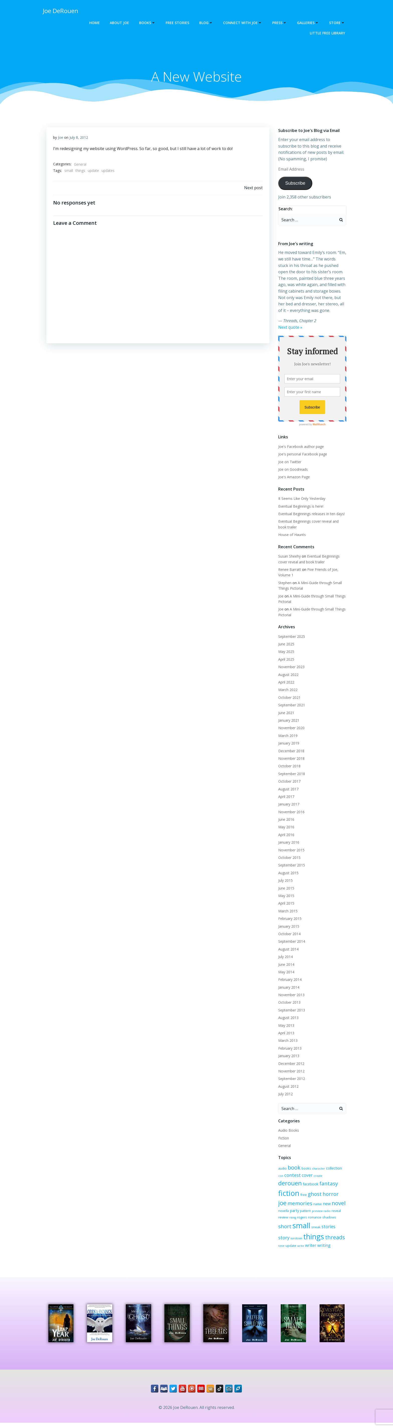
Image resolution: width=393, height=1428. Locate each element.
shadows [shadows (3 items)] (299, 1222)
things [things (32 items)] (287, 1239)
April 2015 (285, 903)
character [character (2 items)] (317, 1169)
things (80, 172)
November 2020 (290, 728)
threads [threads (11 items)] (309, 1239)
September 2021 (290, 705)
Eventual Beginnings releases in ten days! (310, 514)
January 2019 (288, 743)
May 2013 (285, 1025)
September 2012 (290, 1079)
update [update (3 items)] (332, 1240)
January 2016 (288, 842)
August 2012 (287, 1086)
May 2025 (285, 652)
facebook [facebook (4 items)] (285, 1187)
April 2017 (285, 796)
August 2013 (287, 1018)
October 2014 (288, 934)
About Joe (120, 22)
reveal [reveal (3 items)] (301, 1212)
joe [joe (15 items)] (313, 1196)
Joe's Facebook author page (300, 446)
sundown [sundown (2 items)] (321, 1230)
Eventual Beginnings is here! (300, 506)
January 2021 (288, 720)
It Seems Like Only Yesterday (301, 499)
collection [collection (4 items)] (333, 1168)
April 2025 (285, 659)
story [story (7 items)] (308, 1230)
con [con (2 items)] (344, 1169)
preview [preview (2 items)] (282, 1212)
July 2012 (284, 1094)
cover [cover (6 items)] (300, 1177)
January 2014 (288, 987)
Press (280, 22)
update (93, 172)
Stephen (284, 583)
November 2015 (290, 850)
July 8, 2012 (79, 138)
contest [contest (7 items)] (285, 1177)
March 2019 (287, 735)
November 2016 (290, 812)
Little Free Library (328, 33)
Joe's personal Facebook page (301, 454)
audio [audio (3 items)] (281, 1168)
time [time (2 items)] (323, 1240)
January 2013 (288, 1056)
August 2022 (287, 674)
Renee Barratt (288, 570)
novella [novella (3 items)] (316, 1205)
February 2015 (289, 919)
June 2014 (285, 964)
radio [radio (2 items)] (292, 1212)
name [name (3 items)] (281, 1205)
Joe (60, 138)
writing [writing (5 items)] (296, 1247)
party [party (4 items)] (327, 1205)
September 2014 (290, 941)
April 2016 (285, 835)
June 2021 (285, 713)
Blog (207, 22)
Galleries (309, 22)
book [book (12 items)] (293, 1167)
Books (148, 22)
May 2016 (285, 827)
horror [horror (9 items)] (300, 1196)
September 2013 (290, 1010)
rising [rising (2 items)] (321, 1212)
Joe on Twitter (289, 462)
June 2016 (285, 820)
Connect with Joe (243, 22)
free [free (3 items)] (339, 1188)
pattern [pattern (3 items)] (338, 1205)
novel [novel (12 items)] (303, 1204)
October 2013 (288, 1002)
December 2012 (290, 1063)
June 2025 (285, 644)
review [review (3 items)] (312, 1212)
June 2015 (285, 888)
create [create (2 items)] (311, 1178)
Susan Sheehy (288, 556)
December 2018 (290, 751)
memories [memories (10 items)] (331, 1196)
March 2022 (287, 690)
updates (108, 172)
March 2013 (287, 1041)
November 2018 (290, 759)
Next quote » (289, 327)
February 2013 (289, 1048)
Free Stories (178, 22)
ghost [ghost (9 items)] (284, 1196)
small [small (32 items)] (330, 1221)
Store (338, 22)
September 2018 (290, 774)
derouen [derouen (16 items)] (328, 1176)
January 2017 (288, 804)
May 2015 (285, 896)
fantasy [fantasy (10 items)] (303, 1187)
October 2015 (288, 858)
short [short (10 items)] (313, 1221)
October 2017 (288, 781)
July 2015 (284, 880)
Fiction (282, 1138)
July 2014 (284, 957)
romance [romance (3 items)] (284, 1222)
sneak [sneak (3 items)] (282, 1230)
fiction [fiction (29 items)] (324, 1186)
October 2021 (288, 697)
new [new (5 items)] (291, 1205)
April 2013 (285, 1033)
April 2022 (285, 682)
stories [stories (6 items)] (295, 1230)
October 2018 (288, 766)
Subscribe (294, 183)
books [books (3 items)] (305, 1168)
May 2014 (285, 972)
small (69, 172)
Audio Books (287, 1130)
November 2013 (290, 995)
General (80, 165)
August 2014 (287, 949)
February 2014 (289, 980)
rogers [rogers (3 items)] (331, 1212)
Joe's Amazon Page (293, 477)
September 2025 (290, 636)
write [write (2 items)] (342, 1240)
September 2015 (290, 865)
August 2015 (287, 873)
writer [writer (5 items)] (283, 1247)
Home (95, 22)
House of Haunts (291, 535)
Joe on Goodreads (292, 469)
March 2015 (287, 911)
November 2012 (290, 1071)
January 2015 (288, 926)
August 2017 (287, 789)
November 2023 (290, 667)
